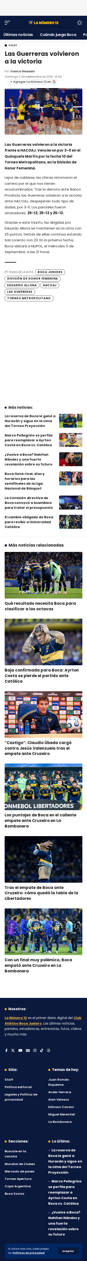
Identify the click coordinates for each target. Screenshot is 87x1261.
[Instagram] (35, 1051)
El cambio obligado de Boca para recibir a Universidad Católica (29, 522)
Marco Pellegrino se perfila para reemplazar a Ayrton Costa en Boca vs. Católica (28, 440)
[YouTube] (20, 1051)
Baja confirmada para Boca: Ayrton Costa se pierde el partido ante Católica (42, 675)
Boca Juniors (50, 272)
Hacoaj (50, 285)
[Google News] (27, 1051)
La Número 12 (16, 1018)
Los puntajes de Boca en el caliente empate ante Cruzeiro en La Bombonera (40, 820)
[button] (68, 1251)
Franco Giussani (22, 71)
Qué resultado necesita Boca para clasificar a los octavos (40, 606)
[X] (12, 1051)
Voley (13, 45)
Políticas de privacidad (29, 1253)
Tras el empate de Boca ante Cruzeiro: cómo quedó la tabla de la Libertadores (41, 893)
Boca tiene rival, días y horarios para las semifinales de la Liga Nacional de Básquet (25, 481)
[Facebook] (6, 1051)
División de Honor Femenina (32, 278)
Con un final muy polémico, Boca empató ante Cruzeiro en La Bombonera (38, 965)
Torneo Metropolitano (29, 298)
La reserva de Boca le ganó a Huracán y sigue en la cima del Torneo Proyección (30, 421)
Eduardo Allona (22, 285)
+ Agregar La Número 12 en (33, 82)
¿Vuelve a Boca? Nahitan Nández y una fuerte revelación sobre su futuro (28, 459)
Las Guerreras (19, 292)
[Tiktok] (41, 1051)
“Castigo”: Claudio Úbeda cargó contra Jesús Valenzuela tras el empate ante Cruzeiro (38, 748)
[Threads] (48, 1051)
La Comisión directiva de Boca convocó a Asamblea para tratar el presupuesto (29, 503)
